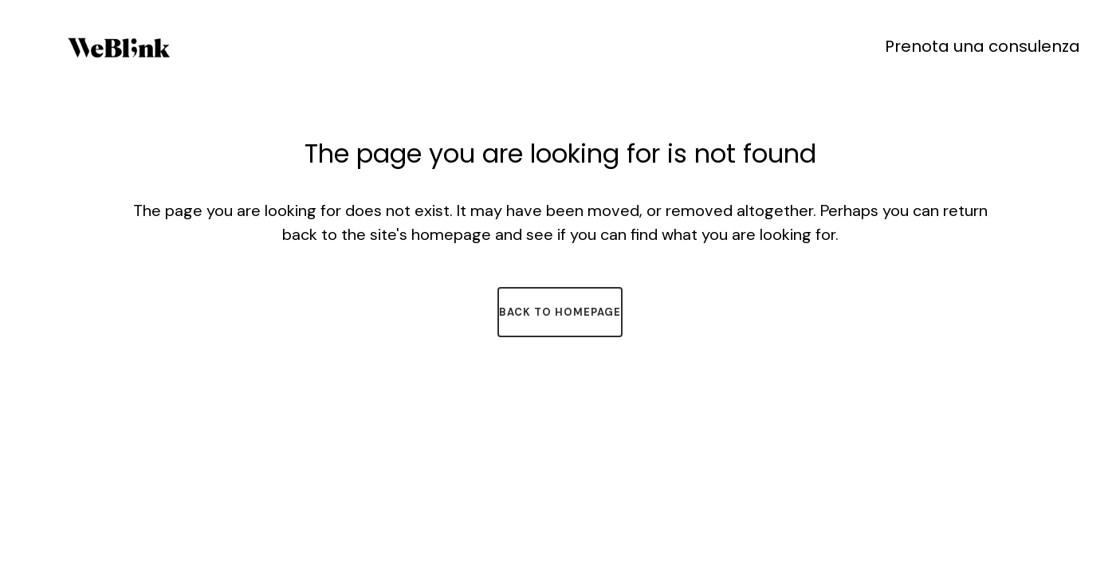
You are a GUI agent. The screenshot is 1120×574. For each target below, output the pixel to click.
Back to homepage (560, 312)
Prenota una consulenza (982, 46)
